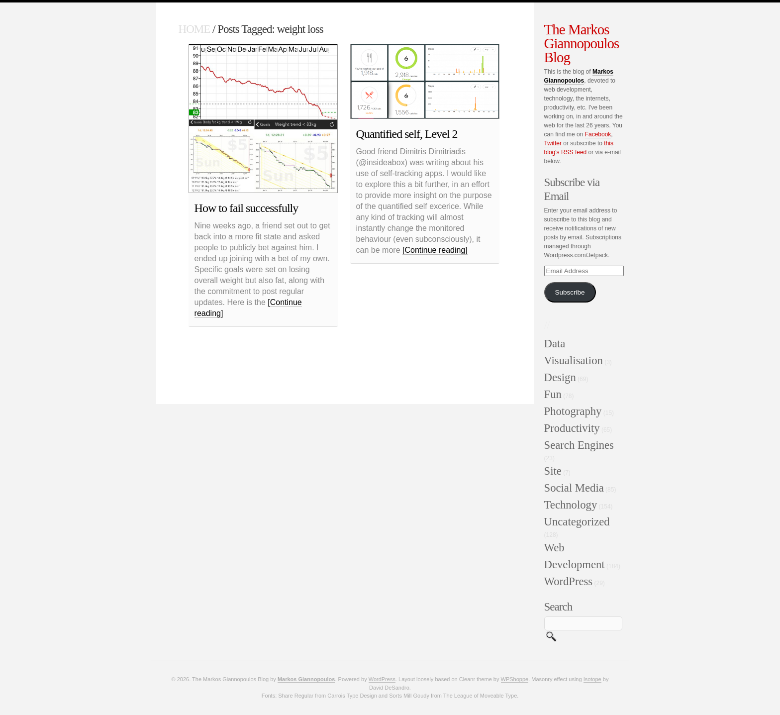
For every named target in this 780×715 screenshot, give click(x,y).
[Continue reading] (435, 250)
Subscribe (570, 292)
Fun (553, 394)
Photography (573, 411)
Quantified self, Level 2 (407, 133)
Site (553, 471)
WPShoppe (515, 679)
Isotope (592, 679)
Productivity (572, 428)
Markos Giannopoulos (306, 679)
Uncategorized (577, 521)
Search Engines (579, 445)
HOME (194, 29)
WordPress (568, 581)
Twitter (553, 143)
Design (560, 377)
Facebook (598, 134)
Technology (570, 505)
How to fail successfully (246, 208)
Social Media (574, 488)
